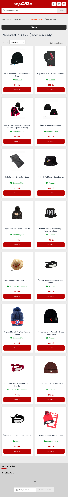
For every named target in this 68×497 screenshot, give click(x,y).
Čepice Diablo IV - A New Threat (51, 384)
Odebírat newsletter (45, 490)
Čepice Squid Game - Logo (50, 125)
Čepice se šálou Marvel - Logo (51, 435)
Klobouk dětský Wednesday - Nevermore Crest (50, 230)
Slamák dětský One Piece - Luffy (17, 280)
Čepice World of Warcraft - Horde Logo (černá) (51, 333)
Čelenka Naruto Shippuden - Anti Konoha (51, 281)
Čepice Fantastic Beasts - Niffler (17, 229)
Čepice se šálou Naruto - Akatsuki (50, 74)
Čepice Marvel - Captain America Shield (17, 333)
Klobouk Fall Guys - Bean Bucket (51, 177)
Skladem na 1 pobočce (18, 286)
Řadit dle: (5, 42)
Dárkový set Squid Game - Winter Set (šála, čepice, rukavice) (17, 126)
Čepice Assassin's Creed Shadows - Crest (17, 75)
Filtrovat (34, 27)
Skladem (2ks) (18, 131)
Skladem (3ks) (52, 131)
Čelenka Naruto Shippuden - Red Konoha (17, 385)
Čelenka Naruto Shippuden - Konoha (17, 435)
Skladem (18, 80)
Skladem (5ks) (18, 183)
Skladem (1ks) (18, 235)
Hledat (62, 10)
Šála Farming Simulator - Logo (17, 177)
